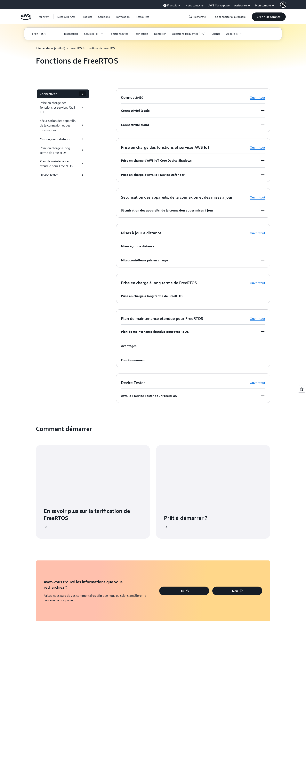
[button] (66, 16)
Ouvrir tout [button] (257, 97)
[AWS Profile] (283, 5)
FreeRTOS (76, 48)
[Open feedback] (301, 389)
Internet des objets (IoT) (50, 48)
